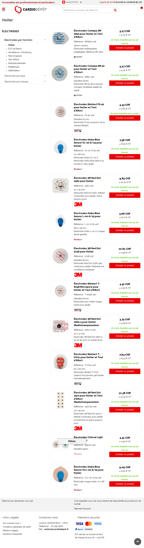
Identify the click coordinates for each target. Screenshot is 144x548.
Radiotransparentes (17, 63)
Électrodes (10, 31)
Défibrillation (14, 70)
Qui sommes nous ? (12, 523)
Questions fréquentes (12, 534)
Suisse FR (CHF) (72, 2)
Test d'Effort (13, 59)
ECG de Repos (15, 49)
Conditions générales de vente (17, 527)
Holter (11, 45)
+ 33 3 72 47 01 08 (107, 2)
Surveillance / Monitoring (19, 52)
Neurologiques (15, 56)
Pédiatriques (13, 67)
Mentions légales (10, 530)
